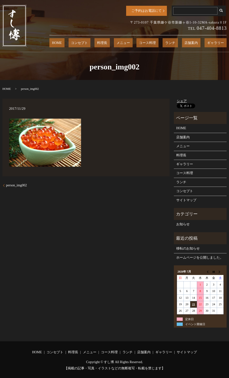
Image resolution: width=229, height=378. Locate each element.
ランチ (183, 43)
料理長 (131, 43)
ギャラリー (218, 43)
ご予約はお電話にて (146, 10)
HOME (96, 43)
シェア (182, 101)
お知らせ (183, 224)
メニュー (146, 43)
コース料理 (166, 43)
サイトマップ (186, 200)
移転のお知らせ (188, 248)
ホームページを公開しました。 (199, 257)
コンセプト (113, 43)
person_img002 (16, 185)
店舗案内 (199, 43)
